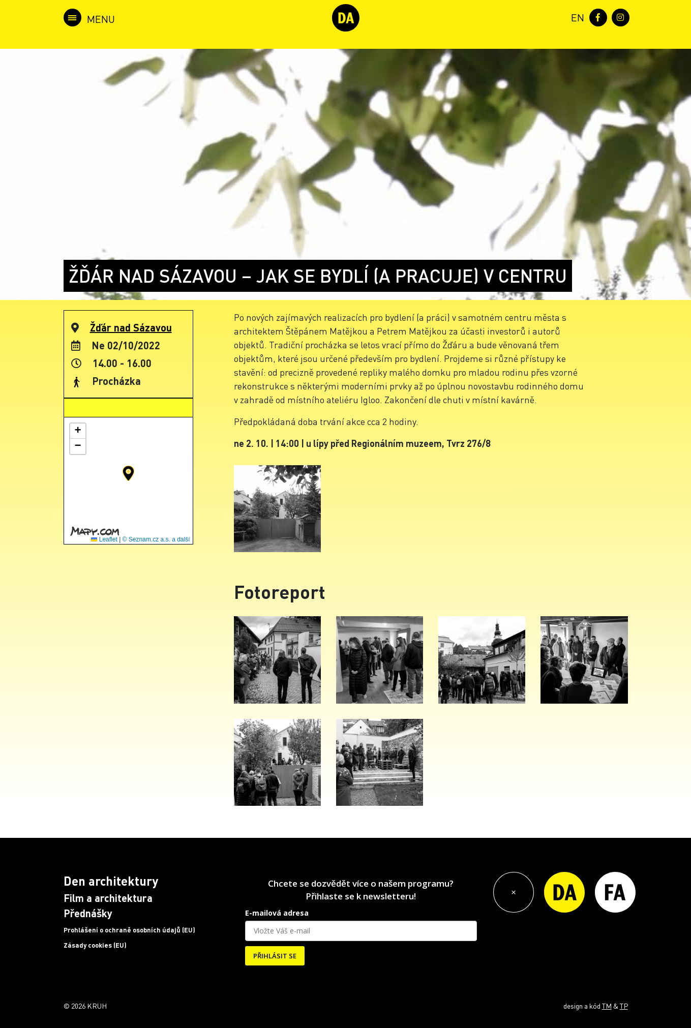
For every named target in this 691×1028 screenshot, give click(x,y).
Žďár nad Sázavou (131, 327)
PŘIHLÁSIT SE (274, 955)
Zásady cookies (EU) (95, 945)
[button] (128, 473)
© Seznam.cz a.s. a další (156, 539)
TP (624, 1005)
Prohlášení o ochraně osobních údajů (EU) (129, 930)
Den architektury (111, 881)
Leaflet (104, 539)
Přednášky (88, 913)
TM (607, 1005)
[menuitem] (575, 16)
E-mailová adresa (277, 913)
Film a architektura (108, 897)
